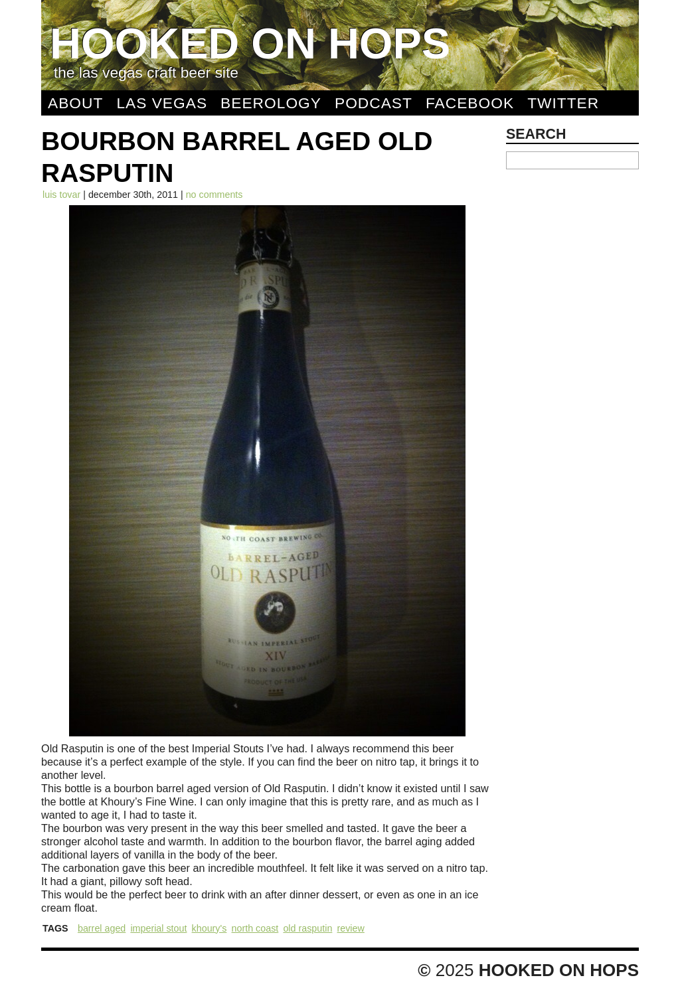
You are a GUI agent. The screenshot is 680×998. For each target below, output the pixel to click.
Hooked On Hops (250, 43)
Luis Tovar (61, 194)
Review (350, 928)
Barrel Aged (102, 928)
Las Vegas (161, 103)
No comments (214, 194)
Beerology (270, 103)
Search (536, 134)
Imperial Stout (158, 928)
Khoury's (209, 928)
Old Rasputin (307, 928)
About (75, 103)
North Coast (255, 928)
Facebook (470, 103)
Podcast (373, 103)
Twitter (563, 103)
